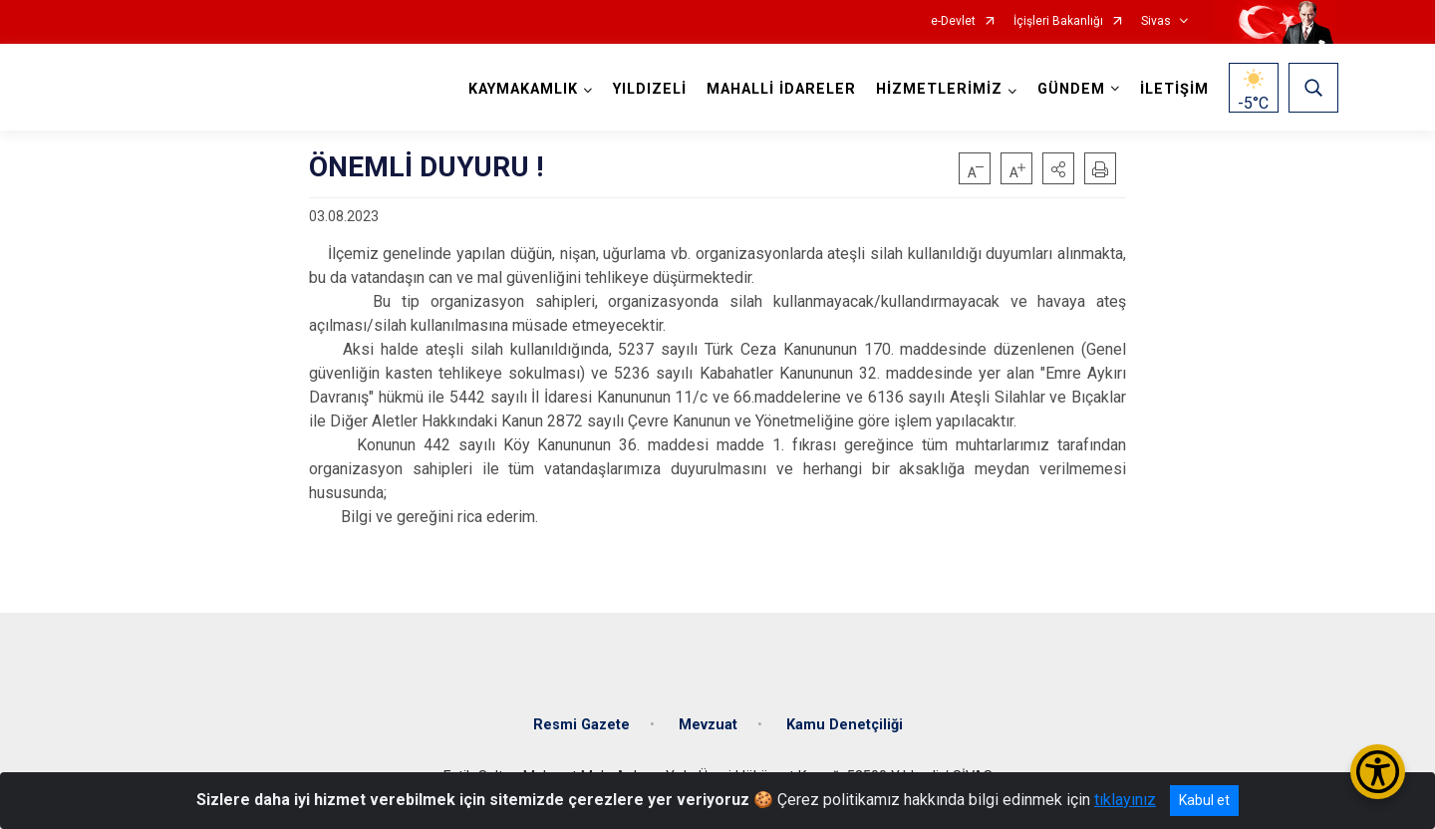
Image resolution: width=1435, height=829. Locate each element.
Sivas (1156, 21)
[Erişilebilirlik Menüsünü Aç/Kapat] (1377, 771)
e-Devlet (953, 21)
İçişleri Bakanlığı (1058, 21)
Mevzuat (708, 724)
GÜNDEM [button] (1071, 89)
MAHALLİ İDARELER (781, 89)
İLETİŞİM (1174, 89)
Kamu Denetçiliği (844, 724)
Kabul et (1204, 800)
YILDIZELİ (650, 89)
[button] (1058, 168)
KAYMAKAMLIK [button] (523, 89)
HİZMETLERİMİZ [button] (939, 89)
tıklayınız (1125, 799)
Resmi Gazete (581, 724)
